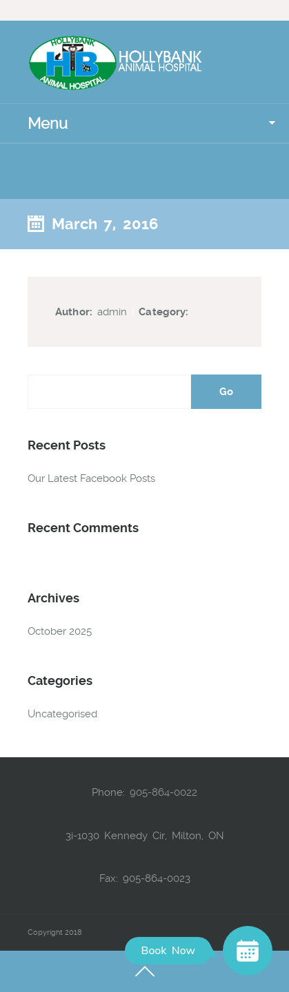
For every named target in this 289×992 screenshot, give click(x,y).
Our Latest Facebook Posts (91, 478)
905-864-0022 (163, 792)
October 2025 (60, 631)
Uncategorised (62, 714)
